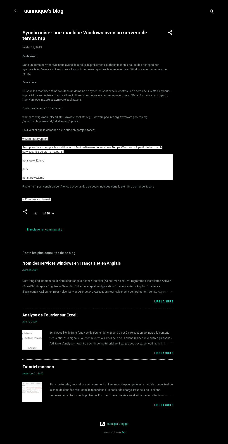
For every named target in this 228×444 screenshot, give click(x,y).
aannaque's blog (44, 11)
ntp (35, 213)
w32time (48, 213)
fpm (123, 432)
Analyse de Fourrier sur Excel (49, 315)
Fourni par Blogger (114, 423)
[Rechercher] (212, 12)
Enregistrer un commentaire (44, 229)
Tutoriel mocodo (38, 366)
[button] (170, 33)
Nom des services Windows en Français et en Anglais (71, 263)
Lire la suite (163, 301)
